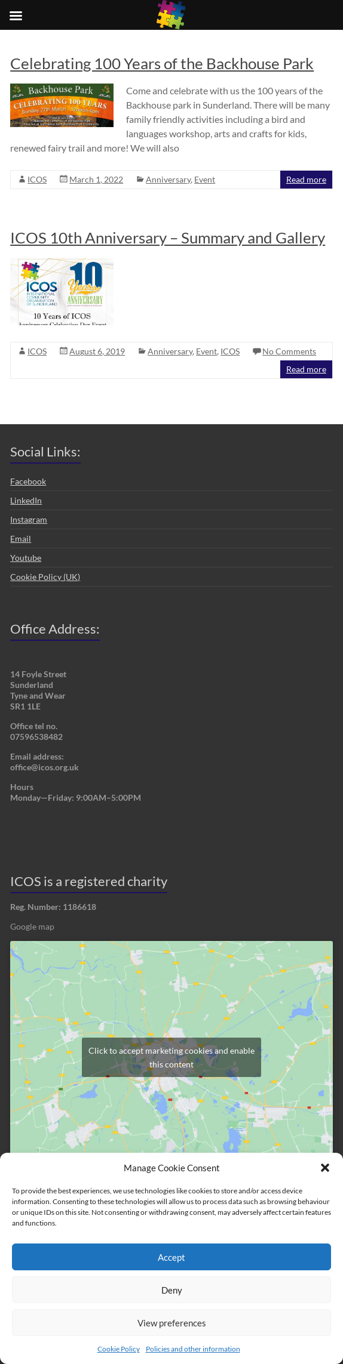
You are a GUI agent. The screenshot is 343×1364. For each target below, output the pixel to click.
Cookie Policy (118, 1348)
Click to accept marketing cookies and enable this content (171, 1057)
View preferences (171, 1322)
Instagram (28, 519)
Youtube (25, 558)
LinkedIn (26, 500)
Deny (171, 1290)
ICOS (37, 179)
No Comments (289, 351)
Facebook (28, 481)
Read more (306, 179)
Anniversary (168, 179)
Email (20, 538)
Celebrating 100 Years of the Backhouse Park (162, 63)
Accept (171, 1257)
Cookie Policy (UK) (45, 577)
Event (204, 179)
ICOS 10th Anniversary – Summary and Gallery (167, 237)
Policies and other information (193, 1348)
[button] (325, 1168)
